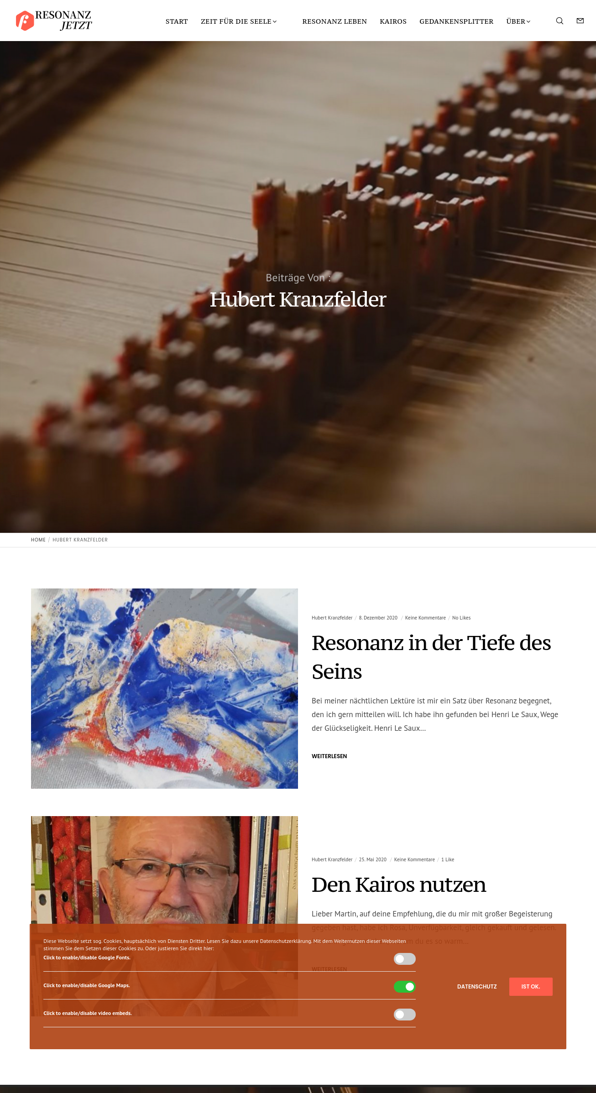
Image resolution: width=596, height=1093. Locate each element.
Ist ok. (531, 986)
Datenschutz (477, 986)
